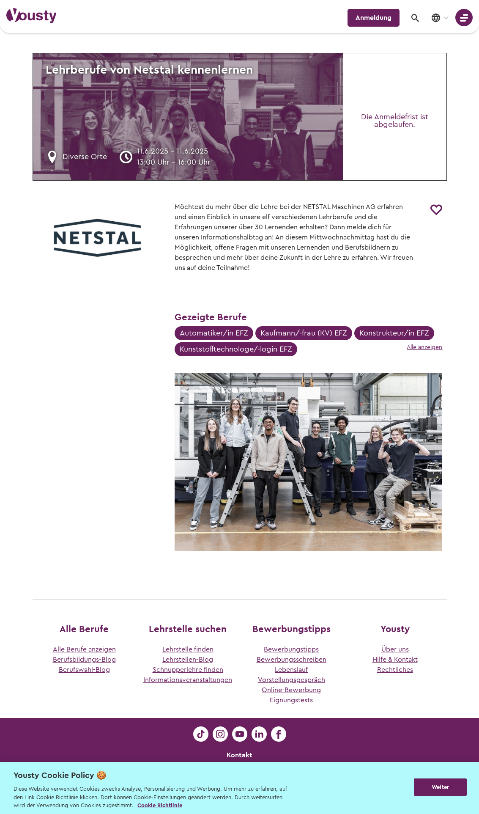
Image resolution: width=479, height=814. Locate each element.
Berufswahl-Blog (84, 669)
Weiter (440, 787)
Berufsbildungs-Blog (84, 659)
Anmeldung (373, 17)
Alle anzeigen (424, 347)
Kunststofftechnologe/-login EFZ (236, 349)
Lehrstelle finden (187, 649)
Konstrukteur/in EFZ (394, 333)
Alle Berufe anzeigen (84, 649)
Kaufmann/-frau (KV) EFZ (303, 333)
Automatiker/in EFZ (214, 333)
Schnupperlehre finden (188, 669)
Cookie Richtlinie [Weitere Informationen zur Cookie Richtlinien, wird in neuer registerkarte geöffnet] (159, 805)
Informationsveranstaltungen (187, 679)
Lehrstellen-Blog (187, 659)
